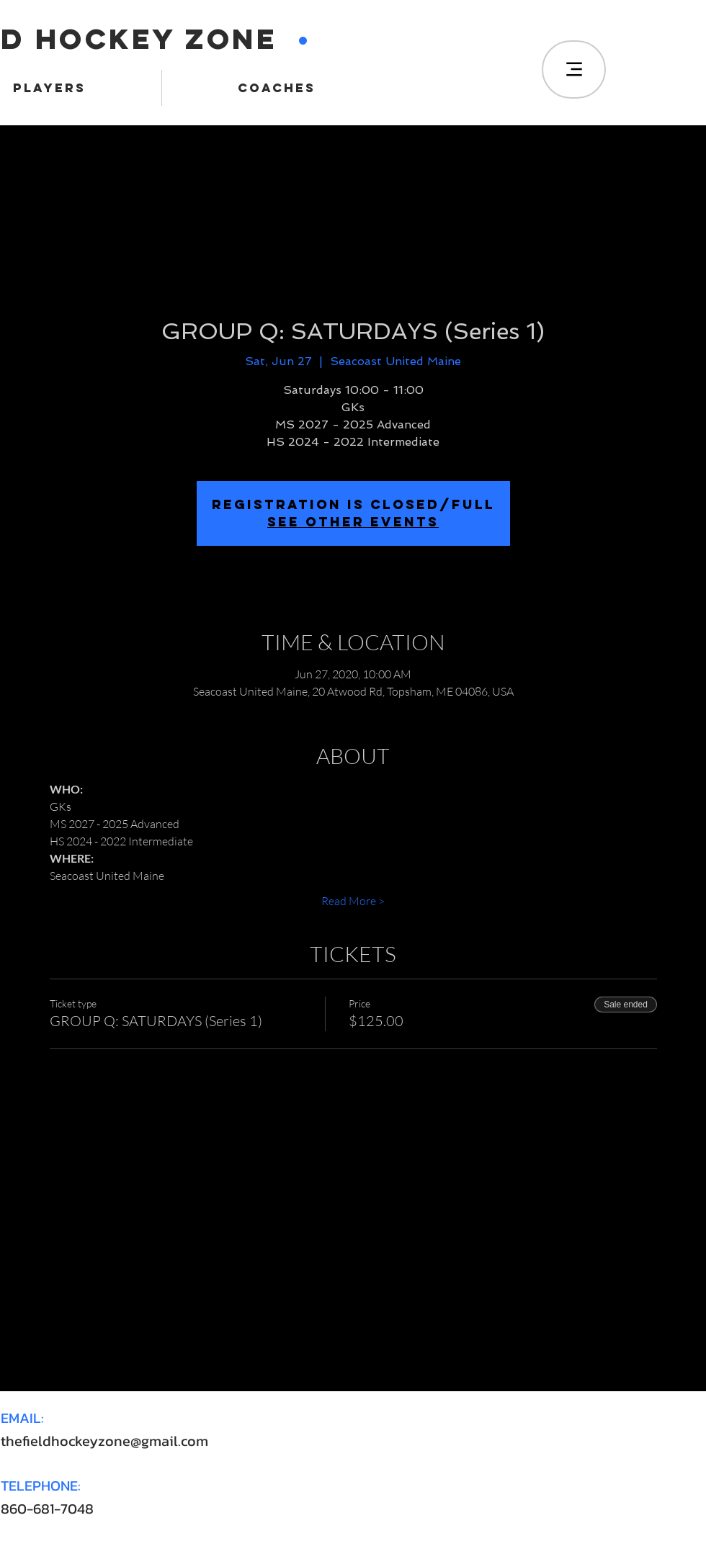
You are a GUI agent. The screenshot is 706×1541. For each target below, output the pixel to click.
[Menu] (574, 69)
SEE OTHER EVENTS (353, 521)
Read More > (353, 901)
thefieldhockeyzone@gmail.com (104, 1441)
